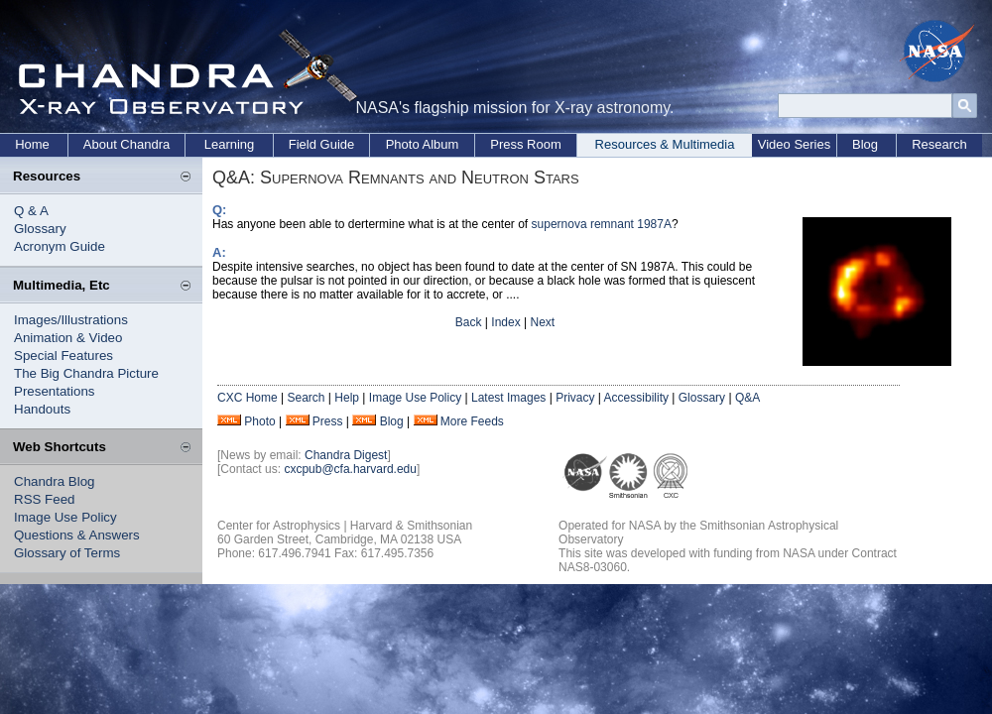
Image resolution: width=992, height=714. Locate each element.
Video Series (794, 144)
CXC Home (247, 398)
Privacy (575, 398)
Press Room (525, 144)
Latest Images (508, 398)
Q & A (31, 210)
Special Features (63, 355)
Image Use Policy (65, 517)
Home (32, 144)
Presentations (54, 391)
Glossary (40, 228)
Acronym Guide (59, 246)
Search (305, 398)
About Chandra (126, 144)
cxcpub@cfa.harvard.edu (350, 469)
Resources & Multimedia (665, 144)
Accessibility (636, 398)
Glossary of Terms (67, 552)
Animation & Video (68, 337)
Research (939, 144)
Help (346, 398)
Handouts (42, 409)
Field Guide (321, 144)
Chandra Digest (346, 455)
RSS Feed (44, 499)
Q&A (747, 398)
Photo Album (422, 144)
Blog (865, 144)
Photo (259, 421)
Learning (229, 144)
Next (542, 322)
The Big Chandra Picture (86, 373)
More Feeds (472, 421)
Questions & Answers (77, 535)
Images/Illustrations (71, 319)
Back (468, 322)
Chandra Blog (54, 481)
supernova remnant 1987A (602, 224)
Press (327, 421)
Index (505, 322)
